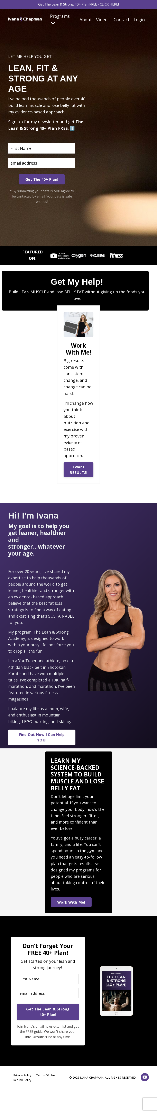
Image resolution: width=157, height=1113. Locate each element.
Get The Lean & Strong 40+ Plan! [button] (48, 1022)
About (86, 21)
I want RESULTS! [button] (78, 471)
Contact (122, 21)
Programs (60, 20)
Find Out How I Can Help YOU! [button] (42, 743)
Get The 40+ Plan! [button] (41, 179)
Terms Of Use (45, 1086)
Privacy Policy (22, 1086)
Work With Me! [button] (71, 910)
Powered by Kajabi (136, 1102)
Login (139, 21)
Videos (103, 21)
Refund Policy (22, 1091)
